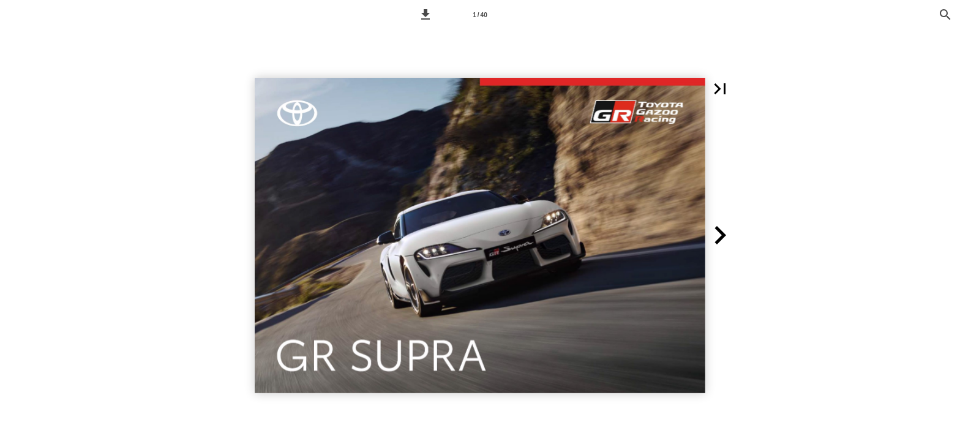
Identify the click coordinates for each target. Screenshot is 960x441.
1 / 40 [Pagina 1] (480, 15)
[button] (425, 14)
